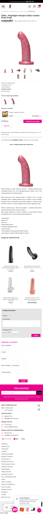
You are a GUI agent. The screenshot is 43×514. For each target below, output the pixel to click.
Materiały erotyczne (7, 474)
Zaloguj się (4, 444)
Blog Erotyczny (5, 497)
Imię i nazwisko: (6, 345)
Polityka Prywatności (7, 461)
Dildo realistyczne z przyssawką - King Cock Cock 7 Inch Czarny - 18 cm (32, 267)
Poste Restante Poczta (8, 464)
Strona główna (4, 11)
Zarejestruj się (5, 446)
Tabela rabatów (5, 469)
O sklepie (4, 451)
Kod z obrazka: (10, 365)
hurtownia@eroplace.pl (11, 427)
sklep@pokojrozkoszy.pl (11, 418)
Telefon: (4, 359)
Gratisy (3, 479)
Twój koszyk (4, 449)
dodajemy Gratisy (17, 140)
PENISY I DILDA (23, 11)
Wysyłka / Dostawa (6, 456)
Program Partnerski (7, 466)
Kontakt (3, 494)
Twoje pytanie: (6, 372)
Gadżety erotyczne (14, 11)
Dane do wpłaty (6, 487)
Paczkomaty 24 (5, 459)
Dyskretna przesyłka (7, 454)
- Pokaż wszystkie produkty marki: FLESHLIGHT (19, 21)
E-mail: (3, 352)
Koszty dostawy (5, 91)
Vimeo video (4, 513)
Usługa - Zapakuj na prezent (16, 112)
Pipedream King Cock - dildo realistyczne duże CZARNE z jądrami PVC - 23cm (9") (11, 267)
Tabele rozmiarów (6, 482)
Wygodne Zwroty (6, 489)
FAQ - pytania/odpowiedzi (8, 477)
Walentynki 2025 (6, 471)
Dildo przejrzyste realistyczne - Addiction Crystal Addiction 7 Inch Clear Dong (11, 299)
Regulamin (4, 492)
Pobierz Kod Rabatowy (8, 484)
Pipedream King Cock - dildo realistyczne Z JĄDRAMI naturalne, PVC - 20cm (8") (32, 299)
